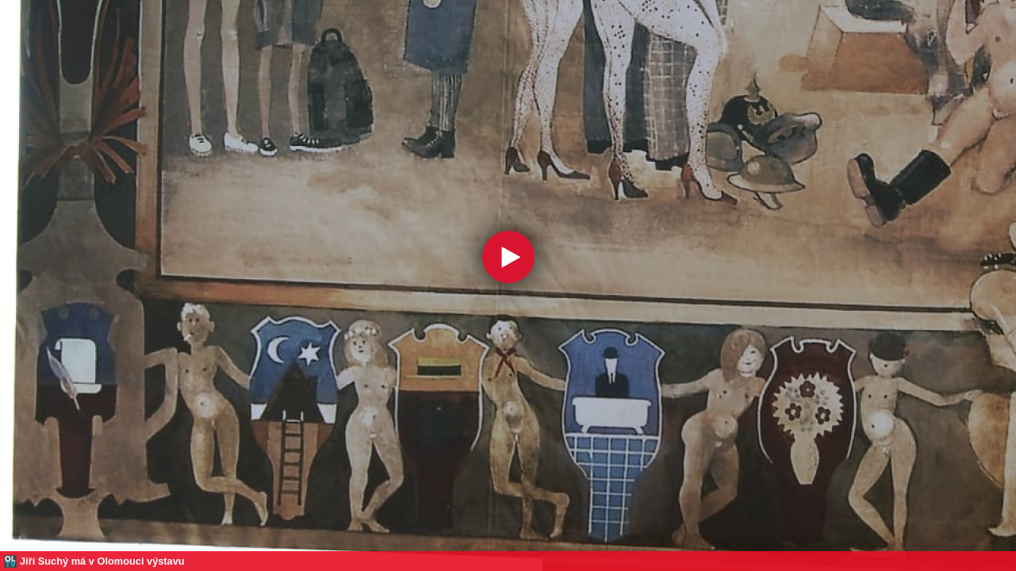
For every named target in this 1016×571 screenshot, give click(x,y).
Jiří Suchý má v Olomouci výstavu (102, 561)
